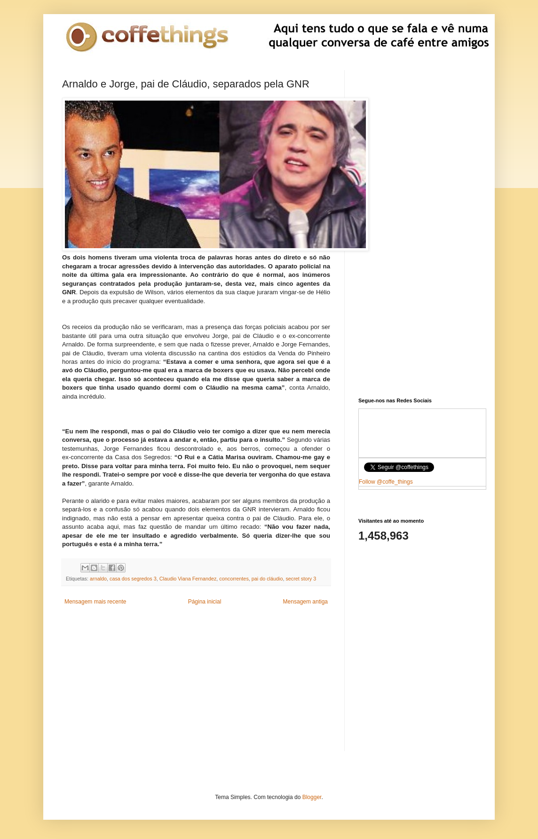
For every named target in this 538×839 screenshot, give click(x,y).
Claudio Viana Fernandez (188, 578)
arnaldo (98, 578)
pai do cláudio (267, 578)
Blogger (312, 797)
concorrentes (233, 578)
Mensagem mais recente (95, 601)
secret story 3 (300, 578)
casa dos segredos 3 (133, 578)
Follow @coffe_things (386, 481)
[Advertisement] (196, 685)
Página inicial (205, 601)
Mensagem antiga (305, 601)
